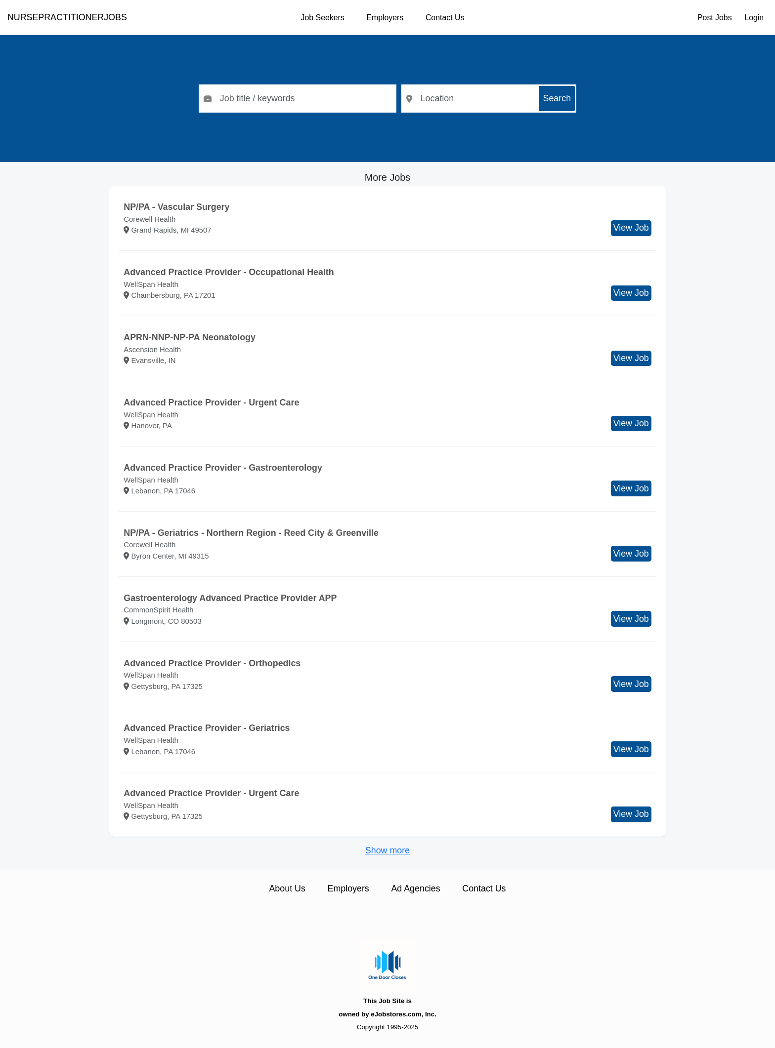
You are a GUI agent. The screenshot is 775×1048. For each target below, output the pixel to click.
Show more (387, 850)
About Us (287, 888)
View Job (631, 228)
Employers (384, 17)
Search (557, 98)
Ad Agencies (415, 888)
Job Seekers (322, 17)
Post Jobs (714, 17)
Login (754, 17)
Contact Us (445, 17)
